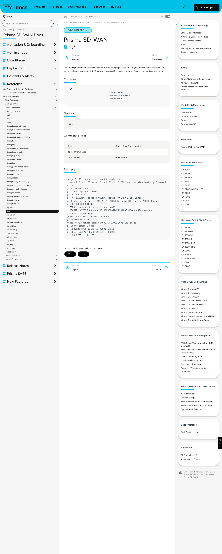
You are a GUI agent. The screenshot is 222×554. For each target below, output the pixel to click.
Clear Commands (12, 100)
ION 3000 (185, 185)
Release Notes (18, 266)
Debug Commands (12, 108)
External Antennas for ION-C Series (197, 405)
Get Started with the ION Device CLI (18, 89)
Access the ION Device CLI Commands (19, 93)
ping (8, 119)
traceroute (11, 248)
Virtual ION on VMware (191, 312)
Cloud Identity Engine (191, 41)
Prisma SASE (16, 273)
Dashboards (186, 112)
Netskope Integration (191, 364)
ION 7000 (185, 197)
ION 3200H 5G (188, 258)
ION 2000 (185, 181)
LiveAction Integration (191, 360)
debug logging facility (15, 152)
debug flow (11, 141)
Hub (183, 44)
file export (11, 215)
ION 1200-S (186, 177)
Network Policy (188, 394)
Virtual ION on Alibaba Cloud (194, 301)
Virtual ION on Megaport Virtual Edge (198, 316)
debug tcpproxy (13, 200)
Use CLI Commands (11, 97)
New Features (17, 281)
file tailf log (11, 226)
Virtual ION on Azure (190, 293)
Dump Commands (12, 256)
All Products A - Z (189, 455)
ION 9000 (185, 201)
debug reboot (12, 178)
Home (66, 23)
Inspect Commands (13, 259)
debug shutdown (13, 193)
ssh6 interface (12, 233)
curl (8, 115)
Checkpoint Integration (191, 356)
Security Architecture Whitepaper (196, 401)
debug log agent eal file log (17, 148)
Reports (184, 120)
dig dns (10, 207)
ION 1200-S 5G (188, 247)
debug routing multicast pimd (19, 185)
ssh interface (12, 237)
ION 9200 (185, 204)
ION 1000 (185, 170)
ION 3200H (186, 254)
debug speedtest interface (17, 196)
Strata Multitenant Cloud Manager (196, 79)
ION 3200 (185, 251)
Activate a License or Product (194, 37)
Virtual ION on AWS (190, 289)
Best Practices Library (191, 432)
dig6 (8, 211)
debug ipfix (11, 145)
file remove (11, 218)
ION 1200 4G (187, 231)
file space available (14, 222)
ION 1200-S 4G (188, 243)
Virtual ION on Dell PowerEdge (195, 320)
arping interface (13, 111)
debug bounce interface (16, 126)
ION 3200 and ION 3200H (193, 189)
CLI (191, 472)
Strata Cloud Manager (191, 33)
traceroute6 (11, 252)
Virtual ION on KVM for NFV (193, 305)
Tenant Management (190, 52)
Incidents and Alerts (190, 116)
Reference (15, 84)
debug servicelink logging (17, 189)
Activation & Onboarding (26, 44)
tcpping (10, 244)
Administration (18, 52)
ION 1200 (185, 173)
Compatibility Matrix (190, 459)
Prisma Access (187, 75)
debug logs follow (14, 159)
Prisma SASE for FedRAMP (193, 147)
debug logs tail (12, 163)
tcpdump (10, 241)
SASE (186, 472)
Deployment (16, 68)
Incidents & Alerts (20, 76)
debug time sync (13, 204)
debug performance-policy (18, 167)
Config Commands (12, 104)
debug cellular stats (14, 133)
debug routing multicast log (18, 181)
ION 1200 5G (187, 235)
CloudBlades (16, 60)
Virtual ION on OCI (189, 308)
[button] (220, 443)
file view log (12, 230)
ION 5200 (185, 193)
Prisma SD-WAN (77, 23)
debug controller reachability (18, 137)
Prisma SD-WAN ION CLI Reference (199, 474)
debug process (13, 174)
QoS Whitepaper (188, 397)
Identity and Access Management (196, 48)
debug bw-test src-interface (18, 130)
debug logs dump (14, 156)
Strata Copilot (205, 8)
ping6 (9, 122)
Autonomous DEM (189, 124)
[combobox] (28, 23)
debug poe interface (15, 170)
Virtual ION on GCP (190, 297)
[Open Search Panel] (184, 8)
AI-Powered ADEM (189, 83)
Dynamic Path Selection (192, 409)
